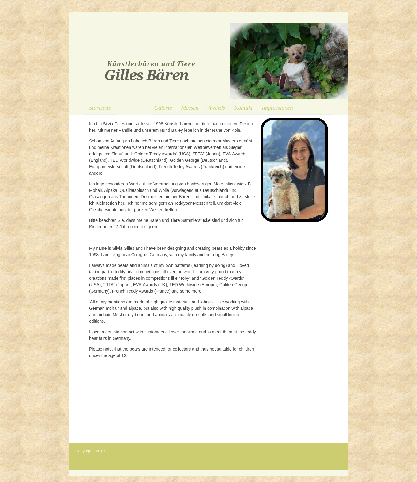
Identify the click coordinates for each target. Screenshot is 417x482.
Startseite (100, 107)
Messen (190, 107)
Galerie (163, 107)
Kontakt (243, 107)
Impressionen (277, 107)
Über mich (132, 107)
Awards (216, 107)
